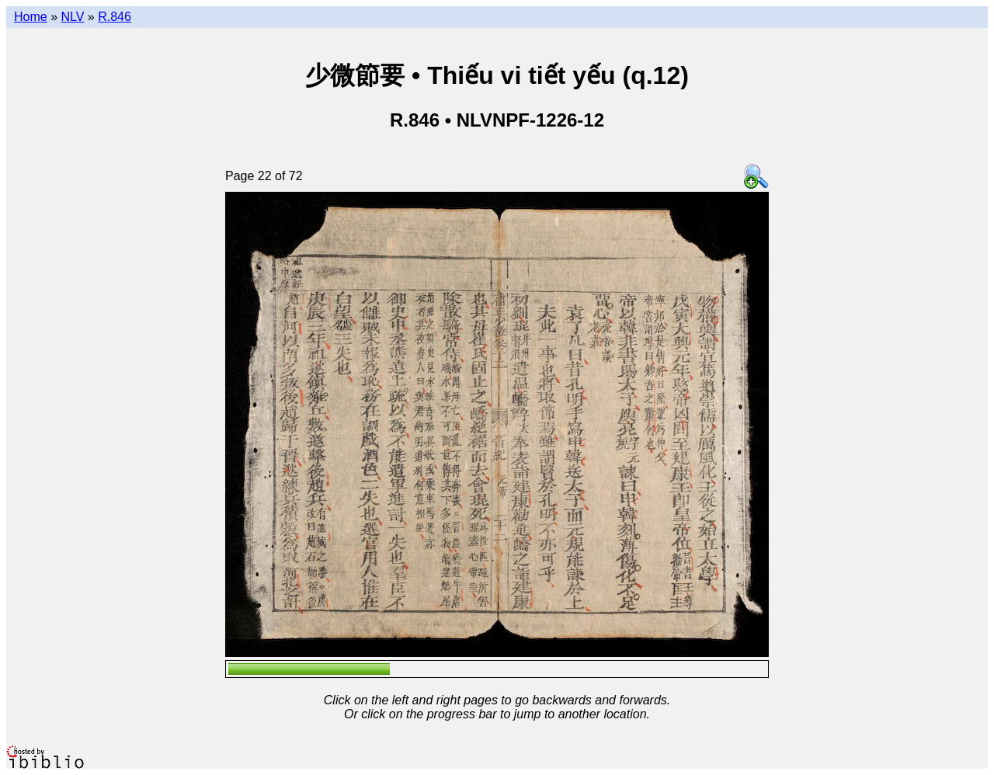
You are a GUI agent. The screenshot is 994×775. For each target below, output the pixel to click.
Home (30, 16)
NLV (72, 16)
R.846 (114, 16)
